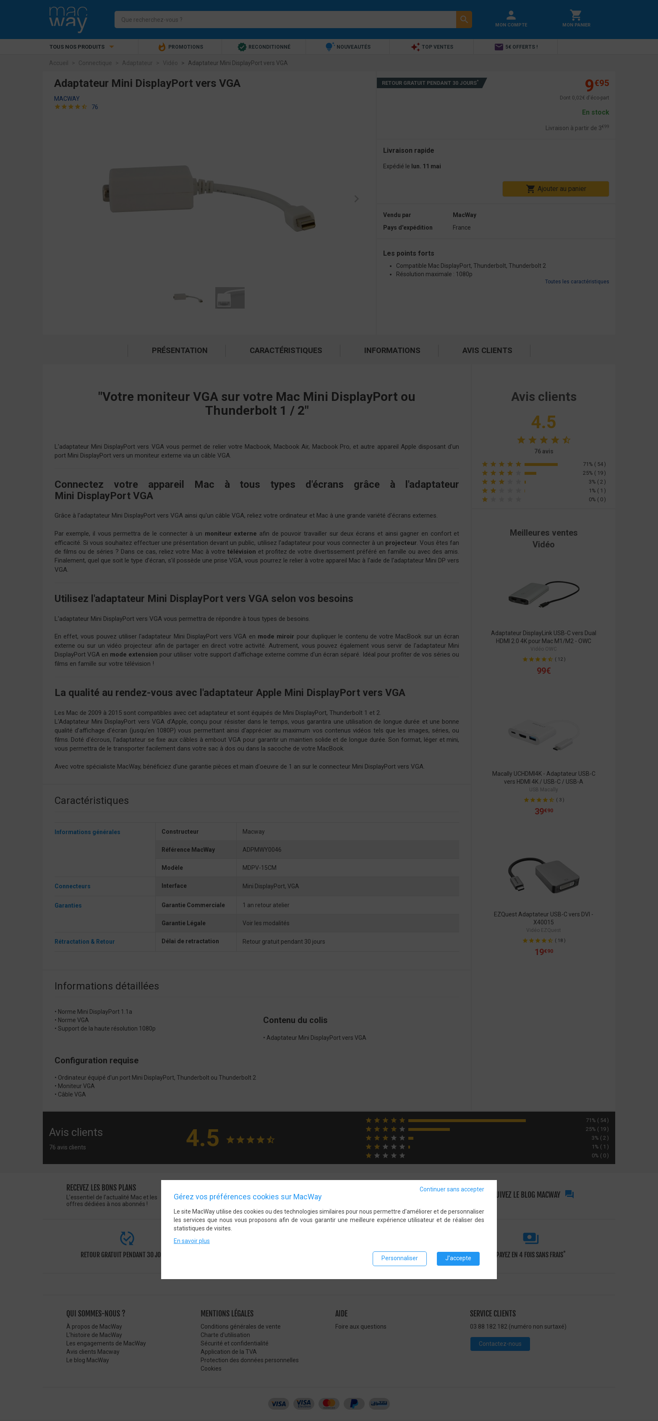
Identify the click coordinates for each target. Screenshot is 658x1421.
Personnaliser (399, 1259)
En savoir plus (192, 1241)
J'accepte (458, 1259)
